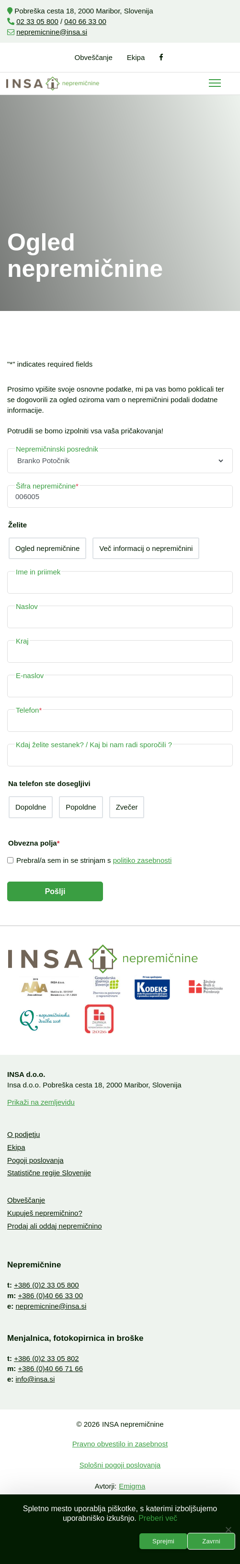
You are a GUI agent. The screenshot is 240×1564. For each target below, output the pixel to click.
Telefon (29, 710)
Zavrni (211, 1541)
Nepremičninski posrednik (57, 449)
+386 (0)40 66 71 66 (50, 1368)
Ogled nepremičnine (47, 548)
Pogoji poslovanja (35, 1160)
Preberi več (157, 1518)
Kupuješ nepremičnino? (44, 1213)
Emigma (132, 1486)
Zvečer (127, 807)
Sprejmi (163, 1541)
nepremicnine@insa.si (51, 32)
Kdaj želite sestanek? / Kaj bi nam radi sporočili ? (94, 744)
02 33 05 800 (37, 21)
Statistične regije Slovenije (49, 1173)
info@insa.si (35, 1379)
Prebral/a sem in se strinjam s (93, 860)
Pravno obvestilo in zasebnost (120, 1444)
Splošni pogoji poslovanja (120, 1465)
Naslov (27, 606)
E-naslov (30, 675)
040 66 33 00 (85, 21)
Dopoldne (30, 807)
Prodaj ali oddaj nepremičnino (54, 1226)
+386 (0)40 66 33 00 (50, 1295)
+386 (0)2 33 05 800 (46, 1285)
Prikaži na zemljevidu (41, 1102)
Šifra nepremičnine (47, 486)
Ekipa (136, 57)
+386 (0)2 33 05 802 (46, 1358)
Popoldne (81, 807)
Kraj (22, 641)
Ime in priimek (38, 572)
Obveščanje (94, 57)
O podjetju (23, 1134)
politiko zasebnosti (142, 860)
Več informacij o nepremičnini (146, 548)
